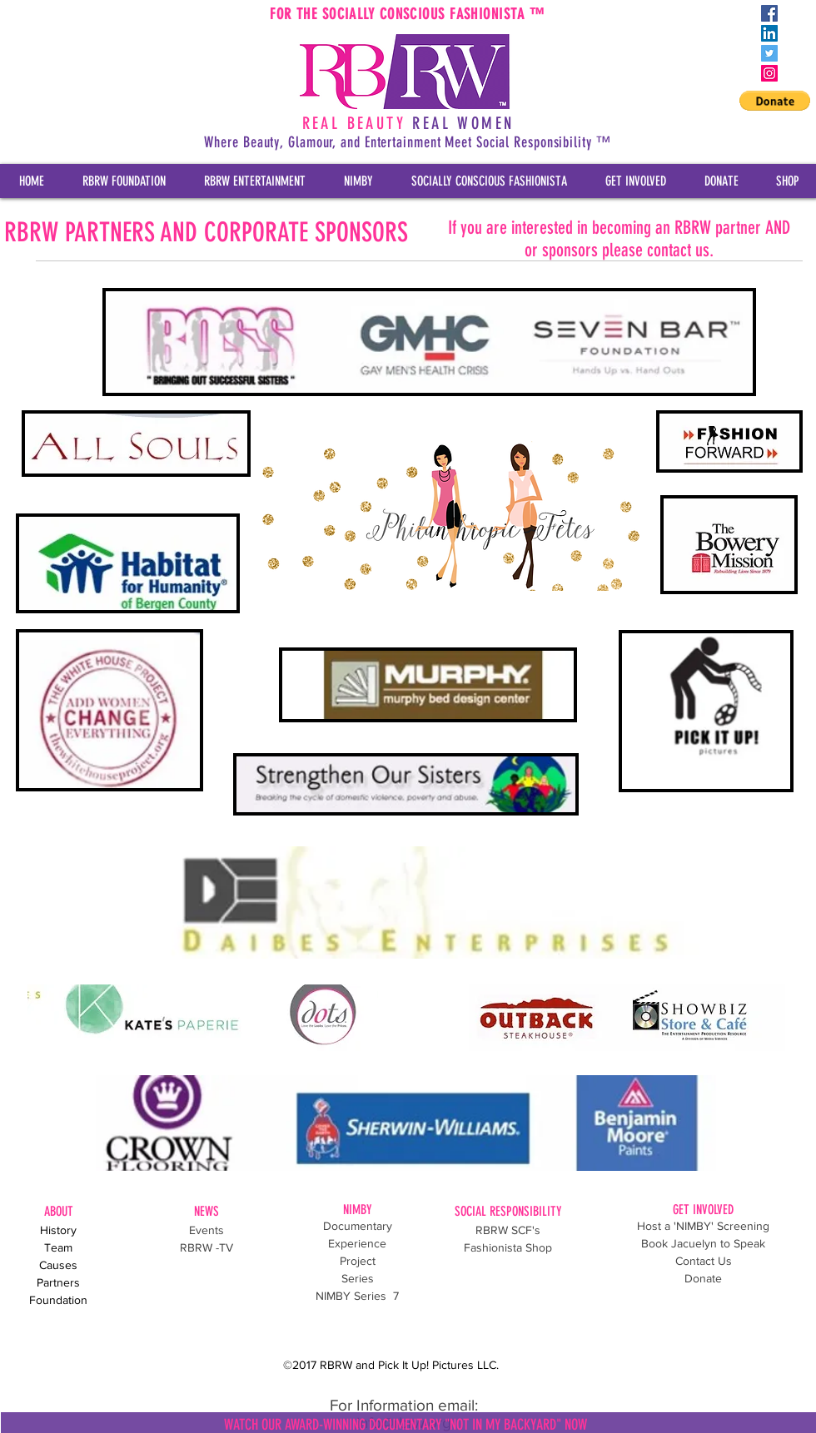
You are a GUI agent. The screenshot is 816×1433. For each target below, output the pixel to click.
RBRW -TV (206, 1247)
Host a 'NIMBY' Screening (703, 1225)
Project (358, 1260)
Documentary (357, 1225)
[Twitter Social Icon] (769, 53)
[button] (774, 101)
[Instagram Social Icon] (769, 73)
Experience (357, 1243)
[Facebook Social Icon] (769, 13)
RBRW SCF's (507, 1230)
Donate (703, 1278)
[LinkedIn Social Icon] (769, 33)
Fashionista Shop (508, 1247)
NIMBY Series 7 (357, 1295)
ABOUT (58, 1211)
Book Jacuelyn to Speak (703, 1243)
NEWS (206, 1211)
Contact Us (703, 1260)
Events (206, 1230)
